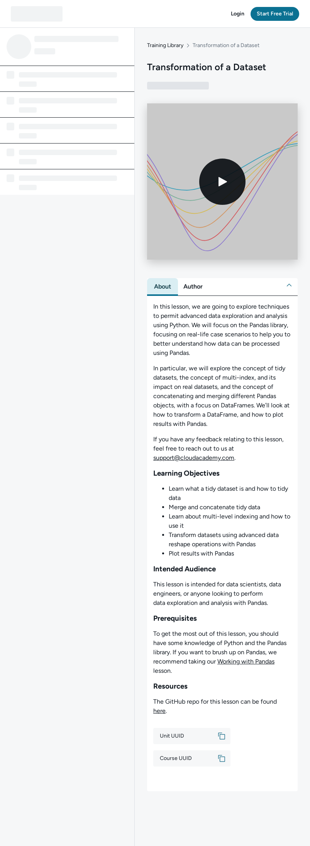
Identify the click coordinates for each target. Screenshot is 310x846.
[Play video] (222, 182)
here (159, 710)
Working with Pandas (245, 661)
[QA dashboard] (37, 14)
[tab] (162, 286)
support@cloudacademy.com (193, 457)
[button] (237, 14)
